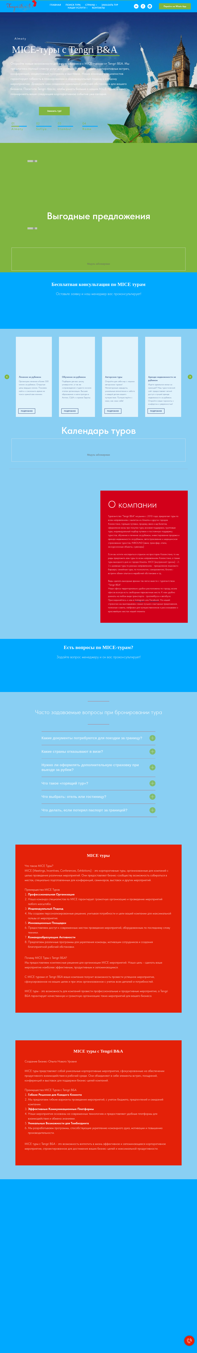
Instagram (140, 600)
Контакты (98, 7)
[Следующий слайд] (190, 377)
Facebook (154, 600)
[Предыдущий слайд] (7, 377)
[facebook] (143, 6)
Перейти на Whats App (175, 6)
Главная (55, 4)
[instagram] (149, 6)
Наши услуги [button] (77, 7)
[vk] (136, 6)
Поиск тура (73, 4)
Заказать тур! (54, 111)
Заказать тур (109, 4)
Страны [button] (90, 4)
